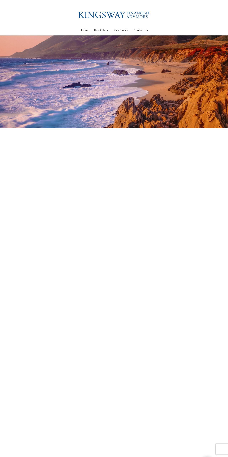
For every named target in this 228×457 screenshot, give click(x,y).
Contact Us (140, 30)
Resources (121, 30)
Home (84, 30)
